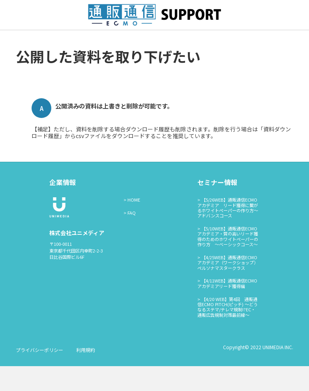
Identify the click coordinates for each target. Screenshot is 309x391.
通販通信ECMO (191, 42)
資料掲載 (110, 42)
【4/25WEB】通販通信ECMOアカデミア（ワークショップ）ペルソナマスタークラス (227, 287)
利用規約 (85, 374)
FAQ (131, 237)
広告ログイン (146, 42)
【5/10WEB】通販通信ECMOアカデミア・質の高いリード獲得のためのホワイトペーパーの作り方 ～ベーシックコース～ (227, 262)
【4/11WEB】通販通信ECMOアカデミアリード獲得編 (227, 308)
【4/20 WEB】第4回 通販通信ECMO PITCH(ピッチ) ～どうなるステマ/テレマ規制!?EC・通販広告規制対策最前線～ (227, 332)
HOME (133, 225)
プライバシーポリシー (39, 374)
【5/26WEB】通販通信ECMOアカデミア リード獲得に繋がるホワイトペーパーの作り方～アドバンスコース (227, 233)
